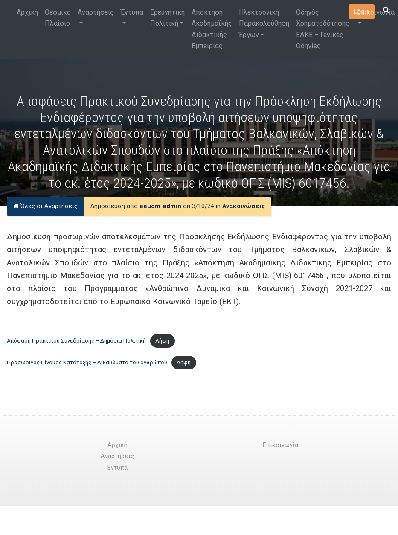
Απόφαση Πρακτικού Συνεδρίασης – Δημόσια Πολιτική (76, 340)
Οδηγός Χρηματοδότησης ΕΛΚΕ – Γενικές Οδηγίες (322, 29)
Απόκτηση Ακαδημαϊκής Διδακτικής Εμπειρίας (212, 29)
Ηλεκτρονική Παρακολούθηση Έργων (264, 23)
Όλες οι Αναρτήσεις (45, 206)
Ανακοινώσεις (243, 206)
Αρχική (27, 12)
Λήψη (162, 340)
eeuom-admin (160, 206)
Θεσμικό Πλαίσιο (58, 17)
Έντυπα (132, 12)
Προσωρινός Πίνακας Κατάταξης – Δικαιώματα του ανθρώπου (87, 362)
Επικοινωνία (375, 12)
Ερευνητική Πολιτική (167, 17)
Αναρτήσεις (96, 12)
